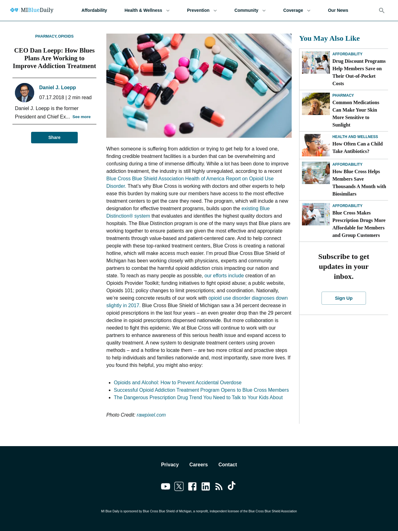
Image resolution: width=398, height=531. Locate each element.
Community (250, 10)
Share (54, 137)
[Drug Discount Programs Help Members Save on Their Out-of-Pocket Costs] (316, 62)
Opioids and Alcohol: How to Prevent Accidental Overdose (178, 382)
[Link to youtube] (165, 487)
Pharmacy (343, 95)
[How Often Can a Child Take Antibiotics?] (316, 145)
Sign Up (344, 298)
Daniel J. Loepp (57, 87)
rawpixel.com (151, 415)
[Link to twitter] (179, 487)
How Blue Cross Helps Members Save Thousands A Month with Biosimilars (359, 182)
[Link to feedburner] (219, 487)
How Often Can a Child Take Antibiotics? (357, 147)
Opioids (66, 36)
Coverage (297, 10)
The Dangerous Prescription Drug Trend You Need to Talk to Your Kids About (198, 397)
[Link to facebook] (192, 487)
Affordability (94, 10)
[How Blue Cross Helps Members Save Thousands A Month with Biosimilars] (316, 173)
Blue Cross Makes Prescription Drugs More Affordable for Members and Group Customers (359, 224)
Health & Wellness (147, 10)
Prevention (202, 10)
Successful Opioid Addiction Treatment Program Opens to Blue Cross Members (201, 390)
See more (81, 117)
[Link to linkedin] (205, 487)
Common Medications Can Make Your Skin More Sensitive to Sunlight (355, 113)
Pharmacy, (46, 36)
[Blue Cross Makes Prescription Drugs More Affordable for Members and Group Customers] (316, 214)
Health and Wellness (355, 137)
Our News (338, 10)
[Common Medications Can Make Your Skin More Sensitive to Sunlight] (316, 104)
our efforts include (224, 275)
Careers (198, 464)
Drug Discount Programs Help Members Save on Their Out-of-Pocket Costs (359, 72)
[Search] (382, 10)
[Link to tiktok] (232, 487)
